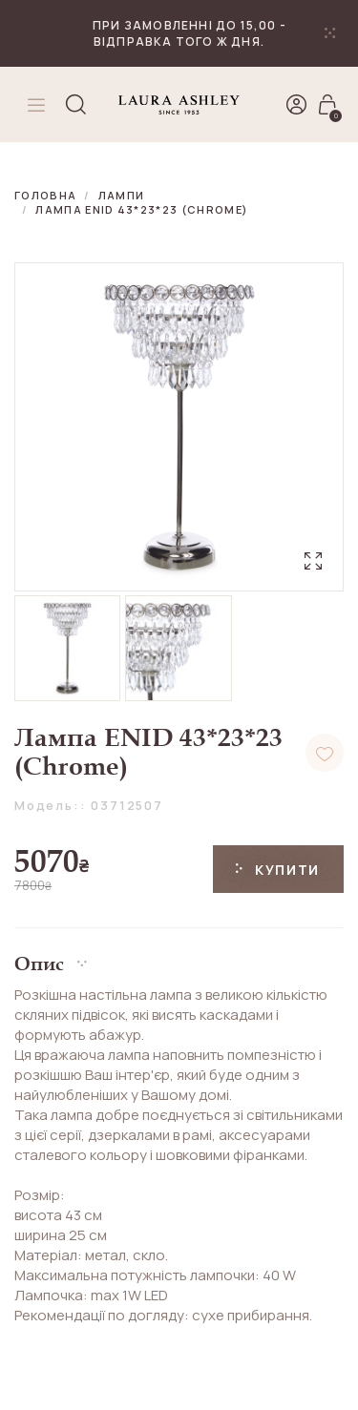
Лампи (121, 195)
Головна (45, 195)
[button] (179, 956)
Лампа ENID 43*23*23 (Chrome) (141, 209)
